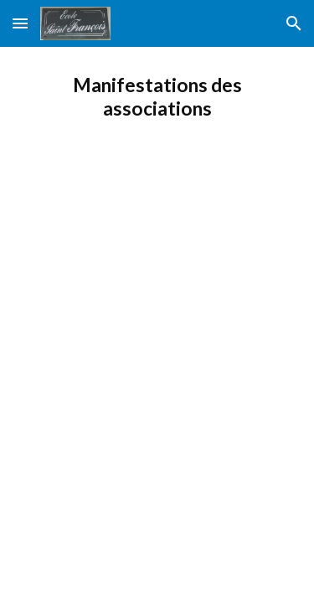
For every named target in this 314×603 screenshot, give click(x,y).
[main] (157, 97)
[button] (20, 23)
